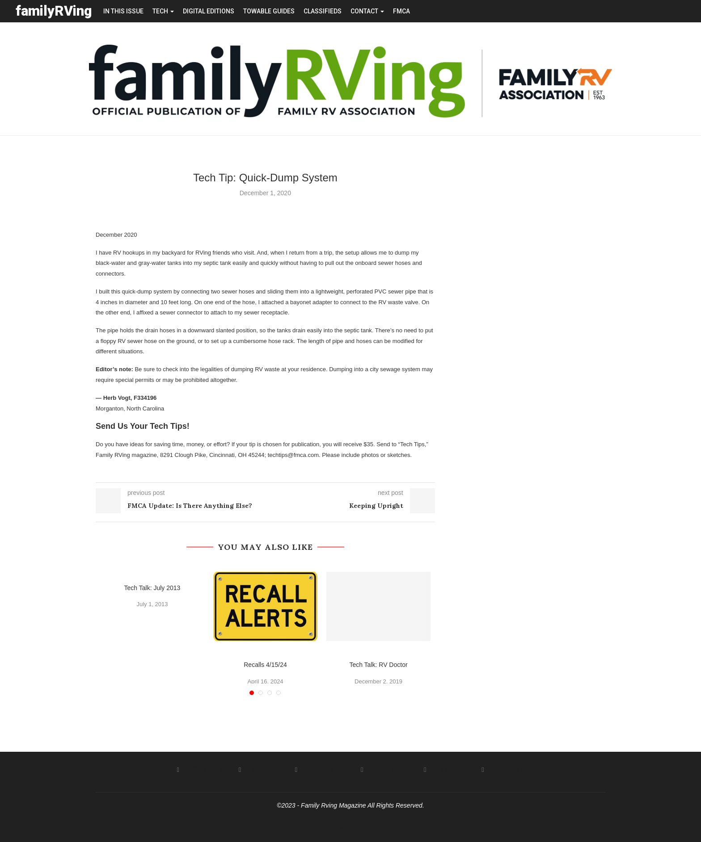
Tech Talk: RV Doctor (378, 664)
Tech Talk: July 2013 (152, 587)
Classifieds (323, 11)
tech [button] (163, 11)
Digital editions (208, 11)
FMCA (401, 11)
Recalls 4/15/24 (265, 664)
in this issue (123, 11)
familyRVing (54, 11)
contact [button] (367, 11)
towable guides (269, 11)
